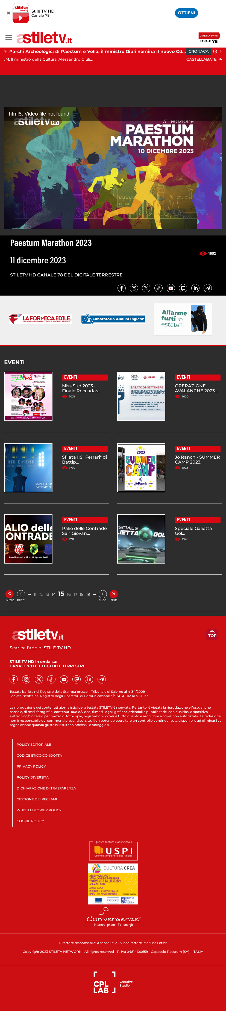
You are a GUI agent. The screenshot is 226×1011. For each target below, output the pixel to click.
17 (75, 594)
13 (47, 594)
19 (88, 594)
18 (82, 594)
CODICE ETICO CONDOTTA (39, 755)
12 (41, 594)
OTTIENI (186, 12)
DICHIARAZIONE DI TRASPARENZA (46, 788)
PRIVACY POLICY (31, 766)
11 (35, 594)
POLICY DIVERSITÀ (33, 777)
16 (69, 594)
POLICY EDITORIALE (34, 744)
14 (53, 594)
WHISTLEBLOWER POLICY (39, 810)
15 (61, 593)
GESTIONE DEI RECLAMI (37, 799)
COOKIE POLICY (30, 821)
